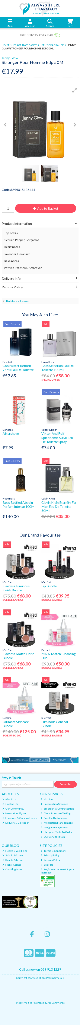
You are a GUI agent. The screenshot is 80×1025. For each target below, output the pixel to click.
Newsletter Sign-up (14, 813)
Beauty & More (12, 860)
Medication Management (57, 822)
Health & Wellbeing (14, 850)
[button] (74, 90)
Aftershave (11, 433)
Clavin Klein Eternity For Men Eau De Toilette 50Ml (59, 506)
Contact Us (10, 804)
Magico (28, 1002)
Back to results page (17, 301)
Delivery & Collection (15, 822)
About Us (9, 799)
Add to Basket (45, 208)
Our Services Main (53, 836)
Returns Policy (50, 860)
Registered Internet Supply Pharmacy (57, 871)
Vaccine (47, 799)
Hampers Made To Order (56, 832)
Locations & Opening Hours (19, 818)
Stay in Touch (11, 778)
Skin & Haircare (12, 855)
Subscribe (65, 784)
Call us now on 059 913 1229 (40, 969)
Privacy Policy (50, 855)
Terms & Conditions (54, 850)
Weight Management (54, 827)
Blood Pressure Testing (55, 813)
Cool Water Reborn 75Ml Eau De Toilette (18, 368)
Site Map (47, 864)
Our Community (13, 808)
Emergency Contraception (57, 808)
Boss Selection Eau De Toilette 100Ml (57, 368)
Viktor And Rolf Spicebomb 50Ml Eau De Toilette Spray (57, 437)
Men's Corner (11, 864)
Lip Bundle (49, 586)
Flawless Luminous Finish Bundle (16, 588)
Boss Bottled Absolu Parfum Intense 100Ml (19, 504)
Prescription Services (54, 804)
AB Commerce (56, 1002)
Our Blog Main (12, 869)
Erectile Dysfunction (54, 818)
